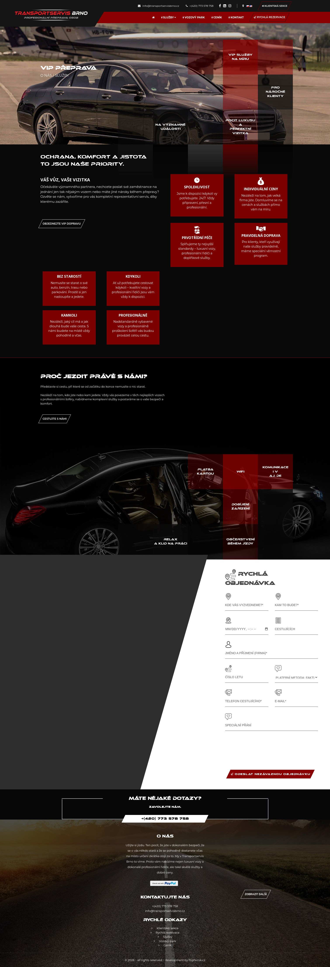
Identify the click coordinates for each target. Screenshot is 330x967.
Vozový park (193, 17)
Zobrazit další (256, 894)
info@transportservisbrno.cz (158, 5)
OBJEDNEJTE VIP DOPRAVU (62, 223)
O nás (46, 75)
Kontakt (236, 17)
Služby (168, 17)
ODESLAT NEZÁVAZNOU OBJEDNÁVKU (270, 774)
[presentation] (258, 745)
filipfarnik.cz (197, 960)
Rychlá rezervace (269, 17)
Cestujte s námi (55, 418)
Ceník (216, 17)
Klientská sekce (274, 5)
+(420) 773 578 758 (200, 5)
